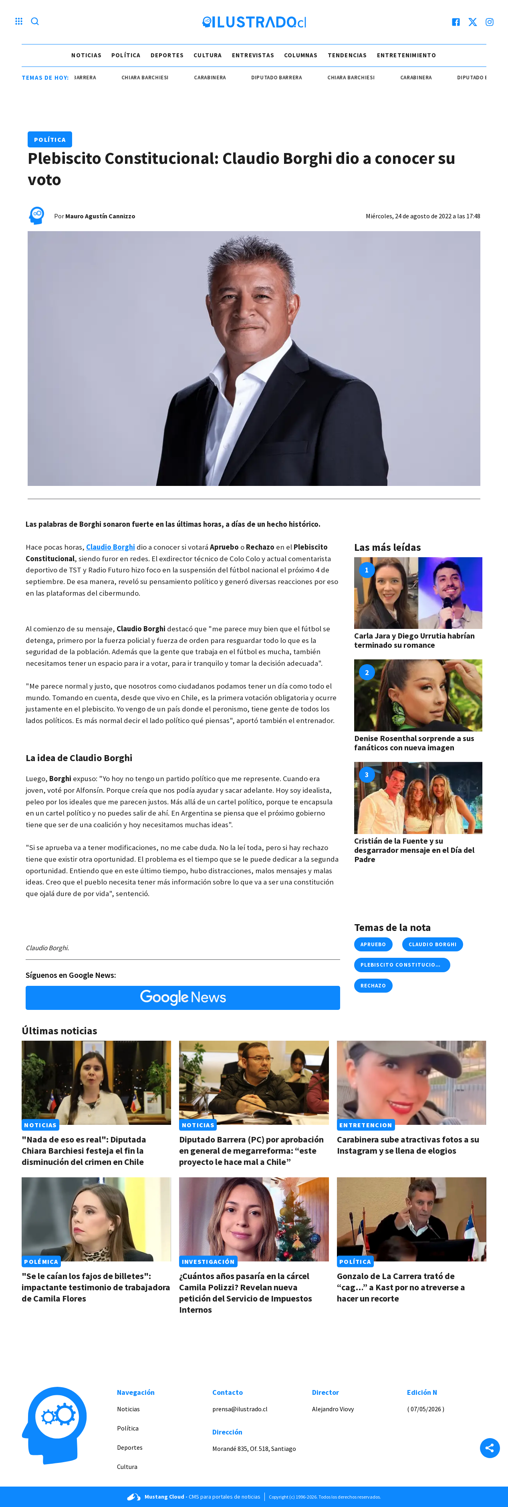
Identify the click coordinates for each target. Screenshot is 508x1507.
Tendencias (347, 55)
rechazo (373, 985)
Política (126, 55)
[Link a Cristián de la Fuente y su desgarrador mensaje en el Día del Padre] (418, 798)
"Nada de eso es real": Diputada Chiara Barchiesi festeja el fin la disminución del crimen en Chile (84, 1150)
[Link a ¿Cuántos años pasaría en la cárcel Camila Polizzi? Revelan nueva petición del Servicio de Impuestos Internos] (254, 1219)
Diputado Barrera (92, 77)
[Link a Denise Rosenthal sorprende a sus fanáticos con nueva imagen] (418, 695)
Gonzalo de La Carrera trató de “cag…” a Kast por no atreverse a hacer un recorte (401, 1287)
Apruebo (373, 944)
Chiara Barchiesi (165, 77)
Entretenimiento (407, 55)
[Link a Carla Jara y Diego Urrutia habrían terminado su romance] (418, 593)
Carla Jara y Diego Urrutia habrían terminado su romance (414, 640)
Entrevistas (253, 55)
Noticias (86, 55)
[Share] (490, 1449)
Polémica (41, 1261)
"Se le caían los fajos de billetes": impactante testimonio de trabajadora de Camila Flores (96, 1287)
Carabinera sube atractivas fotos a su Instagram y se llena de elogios (408, 1145)
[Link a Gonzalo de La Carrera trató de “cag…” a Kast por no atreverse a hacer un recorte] (411, 1219)
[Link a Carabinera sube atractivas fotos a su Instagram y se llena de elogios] (411, 1083)
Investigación (208, 1261)
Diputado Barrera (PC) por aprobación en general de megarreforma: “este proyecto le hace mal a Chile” (251, 1150)
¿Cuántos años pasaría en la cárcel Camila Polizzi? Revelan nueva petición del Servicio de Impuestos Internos (245, 1292)
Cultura (208, 55)
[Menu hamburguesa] (19, 22)
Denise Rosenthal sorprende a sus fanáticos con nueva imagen (414, 742)
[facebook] (456, 22)
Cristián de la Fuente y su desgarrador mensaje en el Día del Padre (414, 850)
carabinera (231, 77)
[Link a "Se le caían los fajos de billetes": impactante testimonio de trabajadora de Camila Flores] (96, 1219)
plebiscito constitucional (403, 964)
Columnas (301, 55)
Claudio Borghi (110, 547)
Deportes (167, 55)
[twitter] (472, 22)
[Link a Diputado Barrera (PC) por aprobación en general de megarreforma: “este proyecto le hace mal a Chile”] (254, 1083)
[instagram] (489, 22)
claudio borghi (433, 944)
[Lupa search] (35, 22)
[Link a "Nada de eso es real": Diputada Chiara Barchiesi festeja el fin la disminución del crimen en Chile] (96, 1083)
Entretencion (365, 1125)
